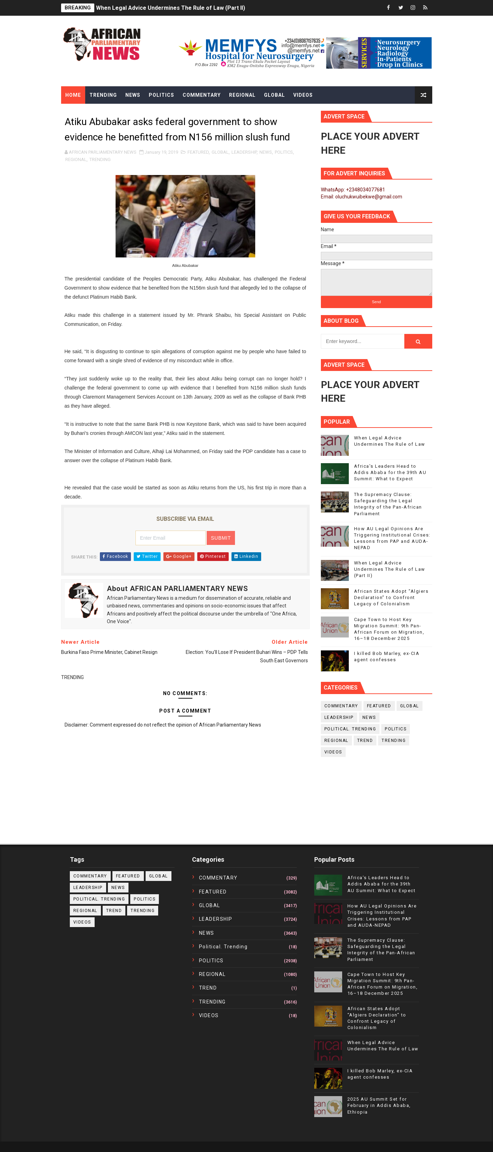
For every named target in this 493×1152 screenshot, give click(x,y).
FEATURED (198, 152)
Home (73, 95)
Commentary (202, 95)
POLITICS (284, 152)
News (132, 95)
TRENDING (100, 159)
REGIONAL (76, 159)
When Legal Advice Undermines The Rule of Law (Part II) (170, 8)
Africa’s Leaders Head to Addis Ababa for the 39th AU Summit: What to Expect (390, 472)
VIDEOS (333, 752)
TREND (365, 740)
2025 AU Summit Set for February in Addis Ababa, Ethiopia (379, 1105)
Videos (303, 95)
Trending (103, 95)
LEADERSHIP (244, 152)
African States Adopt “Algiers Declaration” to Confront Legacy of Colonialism (391, 597)
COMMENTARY (341, 705)
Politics (161, 95)
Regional (242, 95)
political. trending (350, 729)
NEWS (265, 152)
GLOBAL (220, 152)
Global (274, 95)
